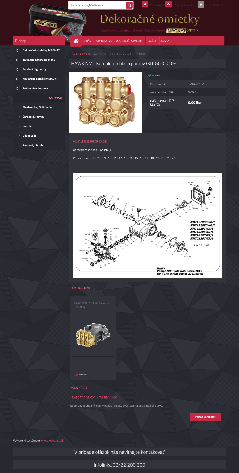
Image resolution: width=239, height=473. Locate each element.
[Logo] (38, 22)
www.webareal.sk (52, 440)
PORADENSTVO (103, 41)
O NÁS (87, 41)
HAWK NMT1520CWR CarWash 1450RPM (91, 305)
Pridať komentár (205, 417)
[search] (129, 5)
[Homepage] (77, 40)
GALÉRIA (152, 41)
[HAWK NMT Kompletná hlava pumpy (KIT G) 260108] (105, 73)
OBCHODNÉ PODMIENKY (130, 41)
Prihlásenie (154, 4)
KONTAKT (166, 41)
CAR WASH (84, 54)
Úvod (74, 54)
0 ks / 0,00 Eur (214, 4)
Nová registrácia (181, 4)
